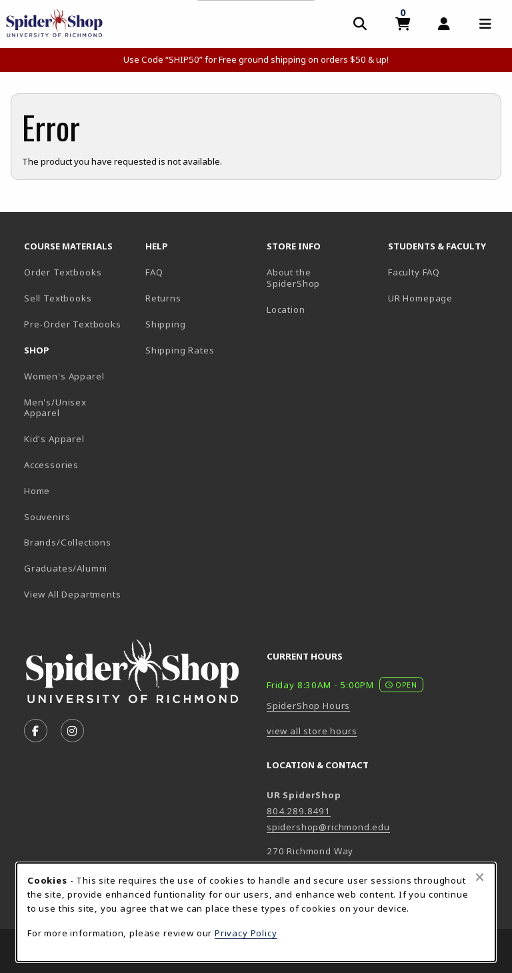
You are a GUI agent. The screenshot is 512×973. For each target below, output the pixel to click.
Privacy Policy (246, 933)
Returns (163, 298)
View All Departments (72, 594)
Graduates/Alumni (65, 568)
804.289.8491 (299, 811)
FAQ (154, 272)
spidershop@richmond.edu (328, 827)
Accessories (51, 465)
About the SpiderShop (293, 277)
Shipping (165, 324)
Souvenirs (47, 517)
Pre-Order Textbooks (72, 324)
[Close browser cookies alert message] (480, 877)
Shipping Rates (180, 350)
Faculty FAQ (414, 272)
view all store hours (312, 731)
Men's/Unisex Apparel (55, 407)
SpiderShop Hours (308, 706)
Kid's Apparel (54, 439)
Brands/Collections (67, 542)
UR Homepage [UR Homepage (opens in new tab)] (420, 298)
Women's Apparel (64, 376)
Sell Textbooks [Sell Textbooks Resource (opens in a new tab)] (58, 298)
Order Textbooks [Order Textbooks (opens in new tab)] (62, 272)
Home (37, 491)
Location (286, 309)
